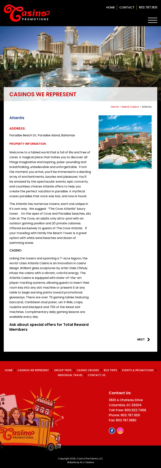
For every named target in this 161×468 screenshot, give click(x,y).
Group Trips (63, 370)
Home (110, 7)
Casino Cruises (88, 370)
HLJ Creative (87, 462)
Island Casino (130, 107)
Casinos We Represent (33, 370)
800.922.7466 (135, 410)
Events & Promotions (137, 370)
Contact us (96, 375)
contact (126, 7)
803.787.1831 (148, 7)
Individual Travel (70, 375)
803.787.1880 (126, 420)
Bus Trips (110, 370)
